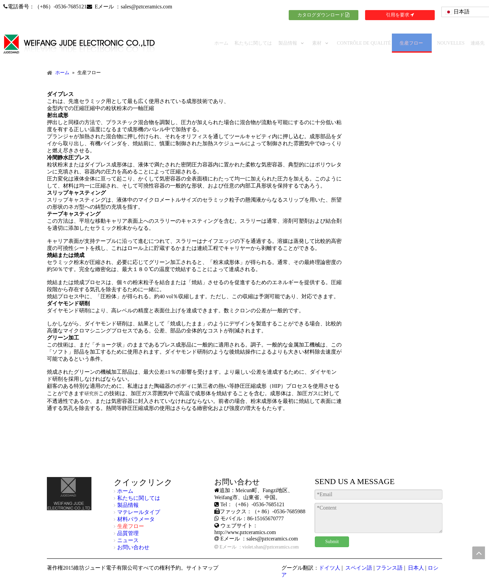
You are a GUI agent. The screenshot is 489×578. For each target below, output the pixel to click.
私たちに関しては (138, 498)
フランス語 (389, 568)
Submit (332, 541)
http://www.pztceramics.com (245, 532)
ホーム (125, 491)
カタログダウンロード (323, 14)
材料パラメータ (136, 519)
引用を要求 (400, 14)
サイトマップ (202, 568)
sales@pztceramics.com (146, 6)
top (478, 552)
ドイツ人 (329, 568)
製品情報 (128, 505)
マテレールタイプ (138, 512)
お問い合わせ (133, 547)
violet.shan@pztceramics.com (270, 546)
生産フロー (130, 526)
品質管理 (128, 533)
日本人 (415, 568)
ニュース (128, 540)
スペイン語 (358, 568)
